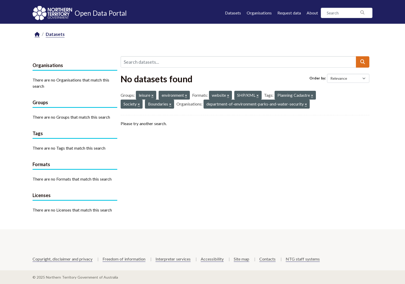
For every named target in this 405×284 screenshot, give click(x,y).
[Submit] (362, 62)
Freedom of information (124, 258)
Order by (317, 78)
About (312, 12)
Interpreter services (173, 258)
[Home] (37, 34)
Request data (289, 12)
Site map (241, 258)
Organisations (259, 12)
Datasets (233, 12)
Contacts (267, 258)
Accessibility (212, 258)
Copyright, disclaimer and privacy (62, 258)
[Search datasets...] (238, 62)
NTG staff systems (303, 258)
